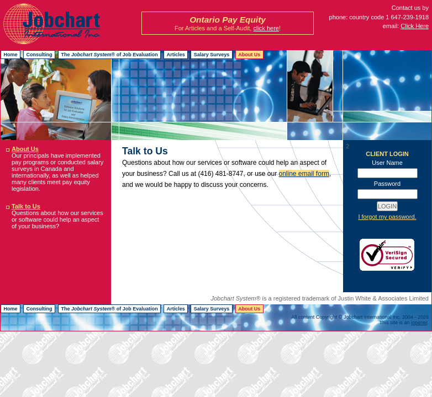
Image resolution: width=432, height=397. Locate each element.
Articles (176, 54)
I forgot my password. (387, 216)
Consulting (39, 54)
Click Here (415, 26)
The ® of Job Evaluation (109, 54)
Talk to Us (26, 206)
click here (265, 28)
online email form (304, 174)
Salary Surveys (212, 54)
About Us (249, 54)
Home (11, 54)
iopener (419, 322)
